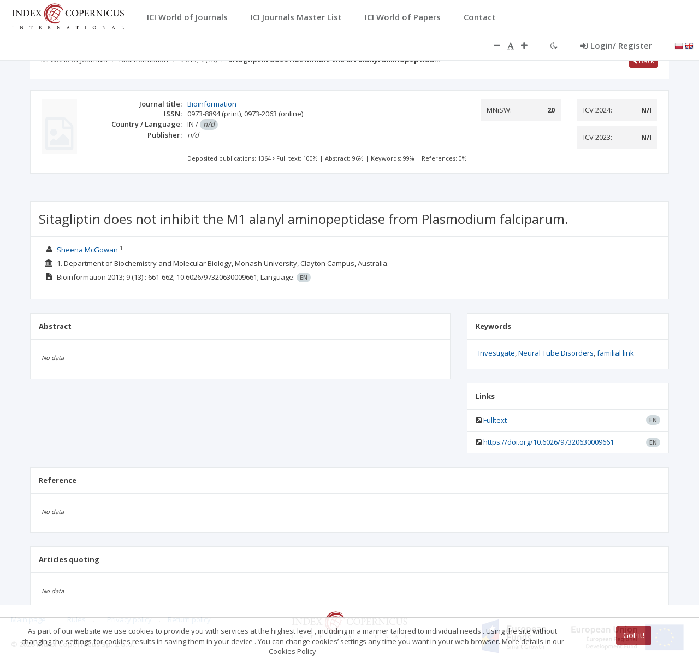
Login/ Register (616, 45)
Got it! (633, 635)
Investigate (496, 353)
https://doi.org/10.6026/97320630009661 (548, 442)
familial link (615, 353)
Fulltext (495, 420)
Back (643, 61)
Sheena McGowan (87, 250)
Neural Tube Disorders (556, 353)
